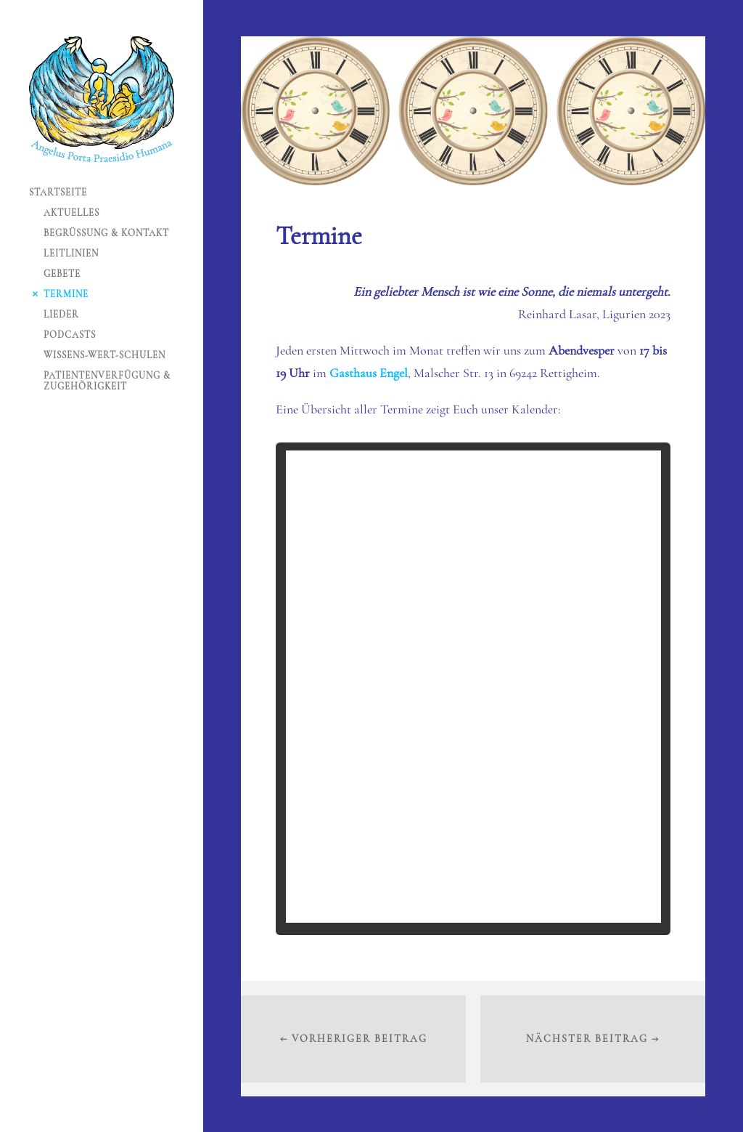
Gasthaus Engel (368, 373)
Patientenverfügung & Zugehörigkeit (107, 381)
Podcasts (70, 335)
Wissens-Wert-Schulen (104, 355)
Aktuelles (71, 213)
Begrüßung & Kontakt (106, 233)
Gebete (62, 274)
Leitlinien (71, 253)
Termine (66, 294)
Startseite (58, 192)
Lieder (61, 314)
